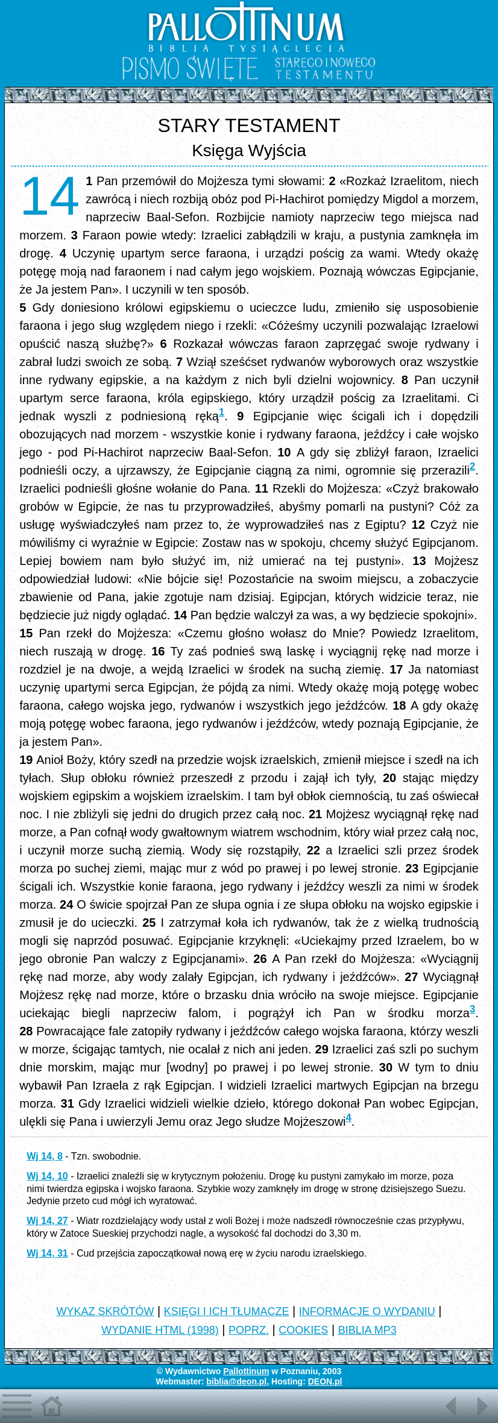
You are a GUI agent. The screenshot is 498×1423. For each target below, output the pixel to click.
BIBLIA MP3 (367, 1330)
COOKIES (303, 1330)
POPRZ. (249, 1330)
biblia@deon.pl (236, 1381)
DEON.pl (325, 1381)
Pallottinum (246, 1371)
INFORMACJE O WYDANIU (367, 1311)
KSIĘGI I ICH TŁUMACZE (226, 1311)
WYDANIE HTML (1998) (159, 1330)
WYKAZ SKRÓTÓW (105, 1311)
